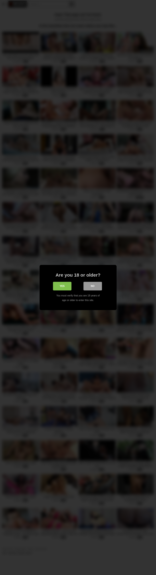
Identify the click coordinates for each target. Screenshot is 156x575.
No (93, 286)
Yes (62, 286)
